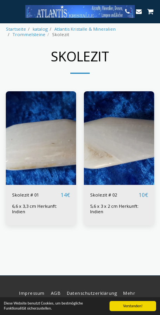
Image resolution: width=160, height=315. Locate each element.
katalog (40, 29)
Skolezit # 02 (103, 195)
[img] (119, 138)
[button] (8, 11)
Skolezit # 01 (25, 195)
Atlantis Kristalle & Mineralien (85, 29)
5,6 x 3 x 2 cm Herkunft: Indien (114, 208)
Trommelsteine (28, 34)
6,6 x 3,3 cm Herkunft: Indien (34, 208)
